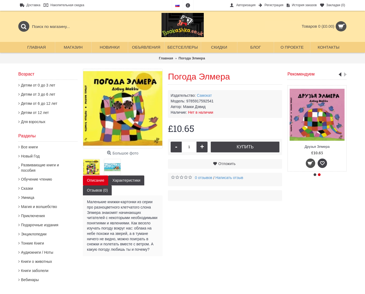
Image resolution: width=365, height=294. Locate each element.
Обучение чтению (36, 179)
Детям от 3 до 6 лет (38, 94)
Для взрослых (33, 122)
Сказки (27, 188)
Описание (95, 180)
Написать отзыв (229, 177)
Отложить (227, 164)
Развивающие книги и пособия (40, 168)
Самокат (204, 95)
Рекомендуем (301, 74)
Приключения (33, 216)
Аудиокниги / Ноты (37, 252)
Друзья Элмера (317, 147)
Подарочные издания (39, 225)
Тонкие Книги (32, 243)
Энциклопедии (34, 234)
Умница (27, 197)
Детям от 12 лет (35, 112)
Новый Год (30, 156)
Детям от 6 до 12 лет (39, 103)
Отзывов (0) (97, 190)
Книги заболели (34, 270)
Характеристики (126, 180)
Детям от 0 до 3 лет (38, 85)
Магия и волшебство (39, 207)
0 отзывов (203, 177)
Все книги (29, 147)
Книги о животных (36, 261)
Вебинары (30, 280)
